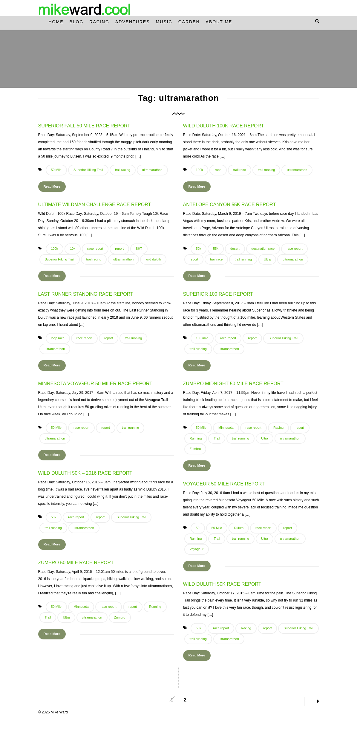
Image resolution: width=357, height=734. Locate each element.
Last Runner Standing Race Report (85, 294)
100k (199, 170)
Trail (217, 438)
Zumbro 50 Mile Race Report (76, 562)
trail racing (122, 170)
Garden (189, 21)
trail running (266, 170)
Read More (52, 186)
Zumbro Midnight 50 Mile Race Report (233, 383)
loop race (58, 338)
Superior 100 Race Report (218, 294)
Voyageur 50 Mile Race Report (224, 483)
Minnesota (226, 427)
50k (198, 248)
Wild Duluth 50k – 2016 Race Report (85, 473)
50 (198, 528)
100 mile (202, 338)
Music (164, 21)
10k (72, 248)
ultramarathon (152, 170)
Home (56, 21)
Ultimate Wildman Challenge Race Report (94, 204)
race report (95, 248)
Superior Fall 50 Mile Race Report (84, 125)
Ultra (267, 259)
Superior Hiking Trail (88, 170)
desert (235, 248)
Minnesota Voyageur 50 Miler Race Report (95, 383)
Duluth (238, 528)
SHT (139, 248)
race (218, 170)
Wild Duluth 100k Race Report (223, 125)
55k (215, 248)
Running (196, 438)
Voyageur (196, 549)
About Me (219, 21)
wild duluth (153, 259)
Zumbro (195, 449)
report (119, 248)
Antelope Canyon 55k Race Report (229, 204)
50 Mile (56, 170)
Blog (77, 21)
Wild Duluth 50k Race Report (222, 584)
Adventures (132, 21)
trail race (239, 170)
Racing (99, 21)
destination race (263, 248)
